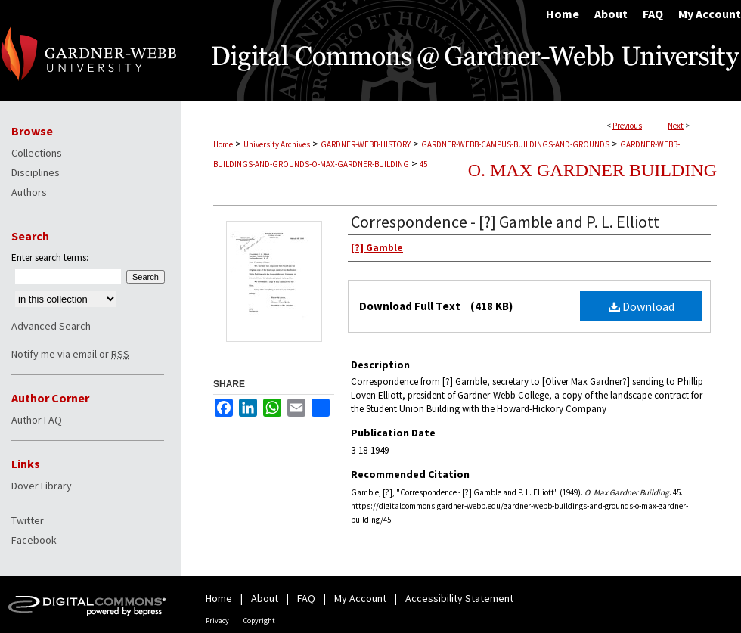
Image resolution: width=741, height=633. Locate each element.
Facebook (34, 540)
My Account (360, 598)
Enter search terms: (49, 257)
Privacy (217, 620)
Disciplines (35, 172)
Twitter (27, 520)
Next (676, 125)
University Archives (276, 144)
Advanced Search (51, 326)
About (264, 598)
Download (641, 306)
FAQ (306, 598)
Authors (29, 192)
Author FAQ (36, 420)
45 (423, 164)
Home (223, 144)
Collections (36, 153)
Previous (627, 125)
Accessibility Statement (459, 598)
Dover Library (41, 485)
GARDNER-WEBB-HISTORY (366, 144)
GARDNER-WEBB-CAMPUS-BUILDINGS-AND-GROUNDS (515, 144)
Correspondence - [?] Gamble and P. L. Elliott (505, 221)
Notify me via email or (70, 354)
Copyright (259, 620)
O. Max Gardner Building (592, 170)
